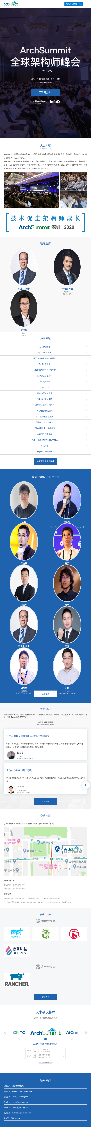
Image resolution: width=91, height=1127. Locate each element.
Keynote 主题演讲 (44, 451)
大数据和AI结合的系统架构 (44, 370)
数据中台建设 (44, 364)
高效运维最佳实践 (44, 399)
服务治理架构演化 (44, 393)
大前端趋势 (44, 387)
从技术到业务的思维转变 (44, 428)
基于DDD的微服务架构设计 (44, 358)
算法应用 (44, 446)
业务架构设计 (44, 382)
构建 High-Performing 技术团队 (45, 440)
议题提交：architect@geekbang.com (17, 1113)
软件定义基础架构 (44, 376)
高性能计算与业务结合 (44, 405)
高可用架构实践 (44, 352)
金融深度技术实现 (44, 434)
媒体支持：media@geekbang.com (16, 1107)
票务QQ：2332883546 (12, 1118)
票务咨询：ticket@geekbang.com (16, 1097)
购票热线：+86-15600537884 (14, 1086)
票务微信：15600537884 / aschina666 (18, 1091)
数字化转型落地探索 (44, 416)
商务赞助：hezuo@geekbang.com (16, 1102)
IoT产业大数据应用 (45, 411)
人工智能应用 (44, 347)
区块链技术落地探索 (44, 422)
